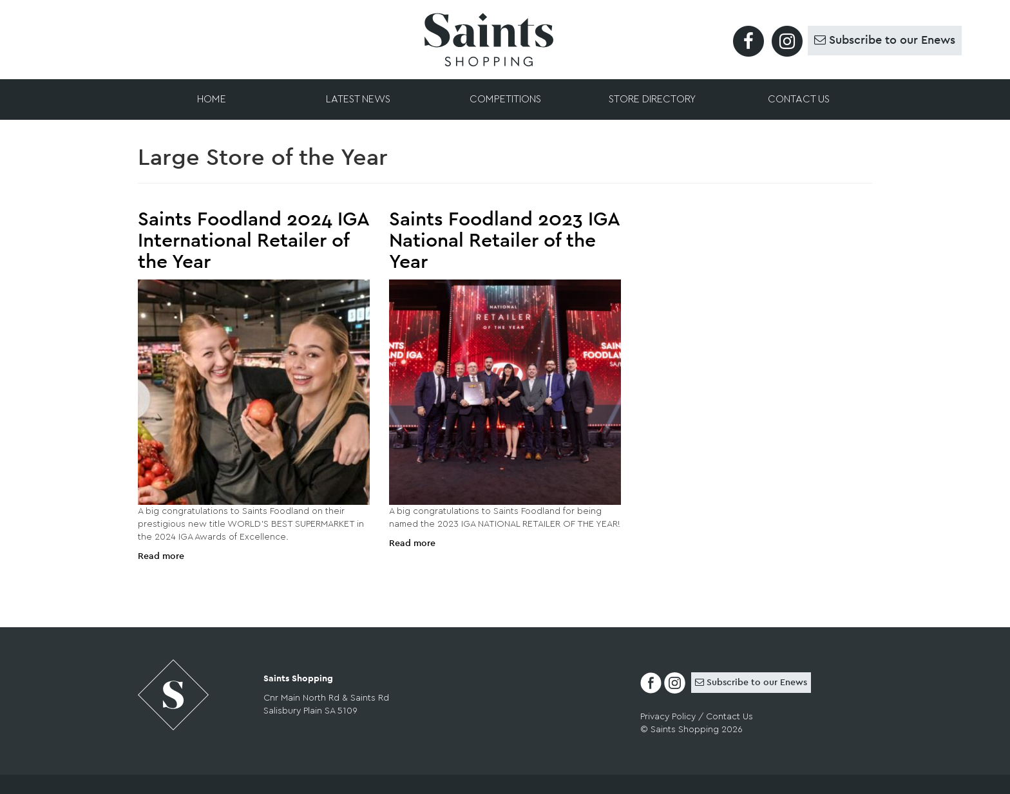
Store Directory (652, 99)
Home (211, 99)
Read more (161, 556)
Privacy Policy (668, 716)
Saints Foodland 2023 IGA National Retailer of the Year (504, 241)
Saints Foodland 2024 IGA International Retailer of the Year (253, 241)
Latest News (358, 99)
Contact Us (799, 99)
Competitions (505, 99)
